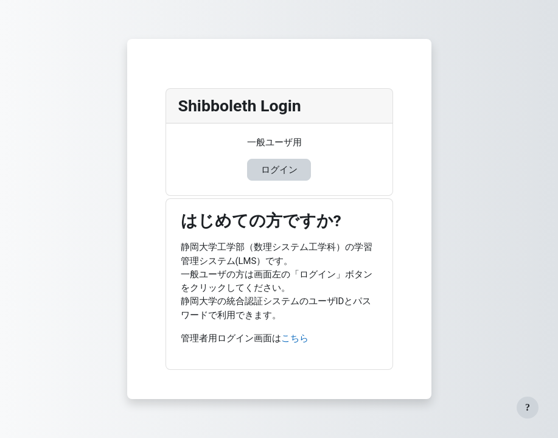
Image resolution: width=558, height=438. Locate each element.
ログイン (279, 169)
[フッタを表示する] (528, 408)
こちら (295, 338)
